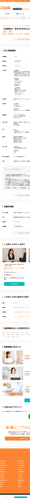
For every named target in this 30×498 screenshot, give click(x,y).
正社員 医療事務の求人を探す (20, 312)
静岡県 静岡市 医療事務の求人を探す (21, 307)
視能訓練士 (2, 482)
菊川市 (22, 334)
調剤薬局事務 (3, 471)
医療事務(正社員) (18, 226)
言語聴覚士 (2, 478)
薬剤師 (1, 486)
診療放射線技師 (3, 465)
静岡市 (3, 332)
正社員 (4, 31)
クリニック (17, 65)
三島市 (21, 332)
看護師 (1, 484)
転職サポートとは (20, 13)
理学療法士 (2, 473)
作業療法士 (2, 476)
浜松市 (8, 332)
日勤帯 (10, 31)
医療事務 (23, 18)
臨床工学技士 (3, 467)
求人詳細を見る (14, 284)
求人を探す (7, 13)
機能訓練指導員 (3, 480)
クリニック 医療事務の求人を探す (21, 316)
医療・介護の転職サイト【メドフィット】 (9, 18)
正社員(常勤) (17, 61)
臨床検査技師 (3, 463)
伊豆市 (12, 334)
